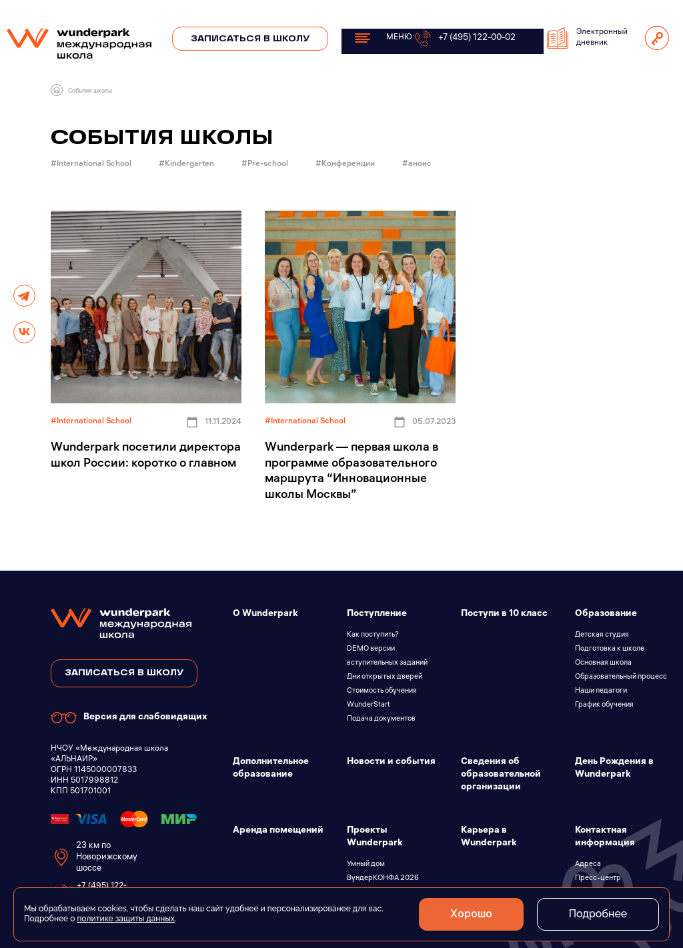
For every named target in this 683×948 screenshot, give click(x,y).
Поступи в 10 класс (504, 614)
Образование (606, 614)
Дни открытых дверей (384, 677)
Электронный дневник (587, 38)
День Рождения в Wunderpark (614, 768)
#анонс (418, 164)
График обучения (604, 705)
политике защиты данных (126, 918)
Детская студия (602, 635)
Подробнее (597, 913)
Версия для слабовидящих (129, 717)
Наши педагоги (601, 691)
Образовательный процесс (621, 677)
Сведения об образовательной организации (501, 775)
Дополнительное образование (271, 768)
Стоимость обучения (382, 691)
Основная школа (603, 663)
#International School (92, 164)
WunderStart (368, 705)
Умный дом (366, 865)
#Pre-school (265, 164)
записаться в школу (124, 673)
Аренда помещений (278, 831)
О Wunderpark (265, 614)
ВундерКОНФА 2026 (383, 879)
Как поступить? (373, 635)
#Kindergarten (187, 164)
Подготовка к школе (609, 649)
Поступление (377, 614)
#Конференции (346, 164)
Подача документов (381, 719)
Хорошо (468, 914)
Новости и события (391, 762)
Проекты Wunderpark (375, 837)
